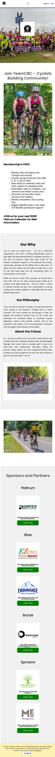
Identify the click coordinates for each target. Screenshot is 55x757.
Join (52, 3)
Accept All (27, 753)
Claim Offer (28, 523)
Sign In (46, 3)
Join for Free (22, 49)
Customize (37, 750)
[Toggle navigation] (28, 3)
